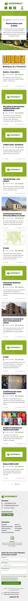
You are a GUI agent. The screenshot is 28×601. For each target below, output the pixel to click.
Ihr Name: (4, 557)
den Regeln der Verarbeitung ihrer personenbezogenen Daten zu (13, 578)
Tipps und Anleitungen (7, 532)
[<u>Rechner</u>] (12, 538)
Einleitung (4, 524)
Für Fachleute (18, 528)
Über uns (8, 20)
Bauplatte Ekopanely (7, 526)
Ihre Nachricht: (5, 568)
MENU (22, 8)
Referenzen (18, 526)
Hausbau (3, 530)
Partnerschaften (6, 528)
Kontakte (17, 530)
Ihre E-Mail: (4, 563)
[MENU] (22, 7)
